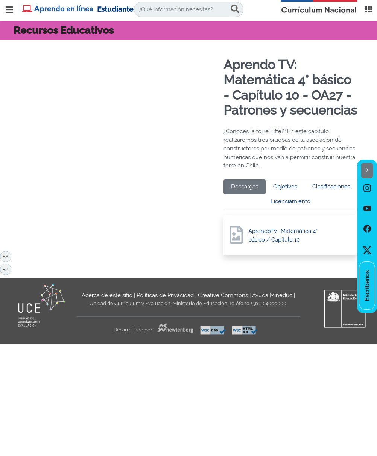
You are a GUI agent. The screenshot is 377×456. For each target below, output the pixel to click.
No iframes (115, 102)
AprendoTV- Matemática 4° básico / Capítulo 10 (282, 235)
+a (7, 256)
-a (7, 268)
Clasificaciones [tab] (331, 186)
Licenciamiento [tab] (290, 201)
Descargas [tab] (244, 186)
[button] (367, 170)
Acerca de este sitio (107, 295)
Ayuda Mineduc (272, 295)
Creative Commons (223, 295)
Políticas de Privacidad (165, 295)
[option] (367, 188)
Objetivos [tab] (285, 186)
